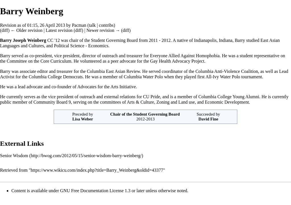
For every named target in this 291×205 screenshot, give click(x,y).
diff (4, 30)
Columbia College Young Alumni (228, 96)
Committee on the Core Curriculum (39, 61)
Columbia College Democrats (56, 76)
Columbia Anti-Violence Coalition (227, 71)
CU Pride (151, 96)
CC (50, 40)
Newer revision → (103, 30)
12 (57, 40)
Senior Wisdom (14, 155)
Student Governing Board (156, 114)
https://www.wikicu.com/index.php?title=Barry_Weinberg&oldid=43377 (97, 170)
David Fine (208, 119)
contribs (106, 25)
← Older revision (26, 30)
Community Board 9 (52, 102)
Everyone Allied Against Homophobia (185, 55)
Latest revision (59, 30)
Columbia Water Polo (143, 76)
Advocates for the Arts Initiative (106, 86)
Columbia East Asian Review (113, 71)
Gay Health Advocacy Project (177, 61)
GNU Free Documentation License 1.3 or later (102, 190)
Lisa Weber (82, 119)
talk (92, 25)
